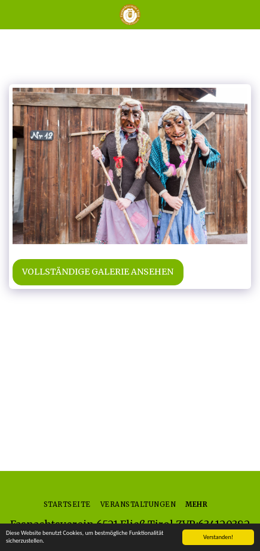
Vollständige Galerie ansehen (97, 271)
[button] (13, 14)
